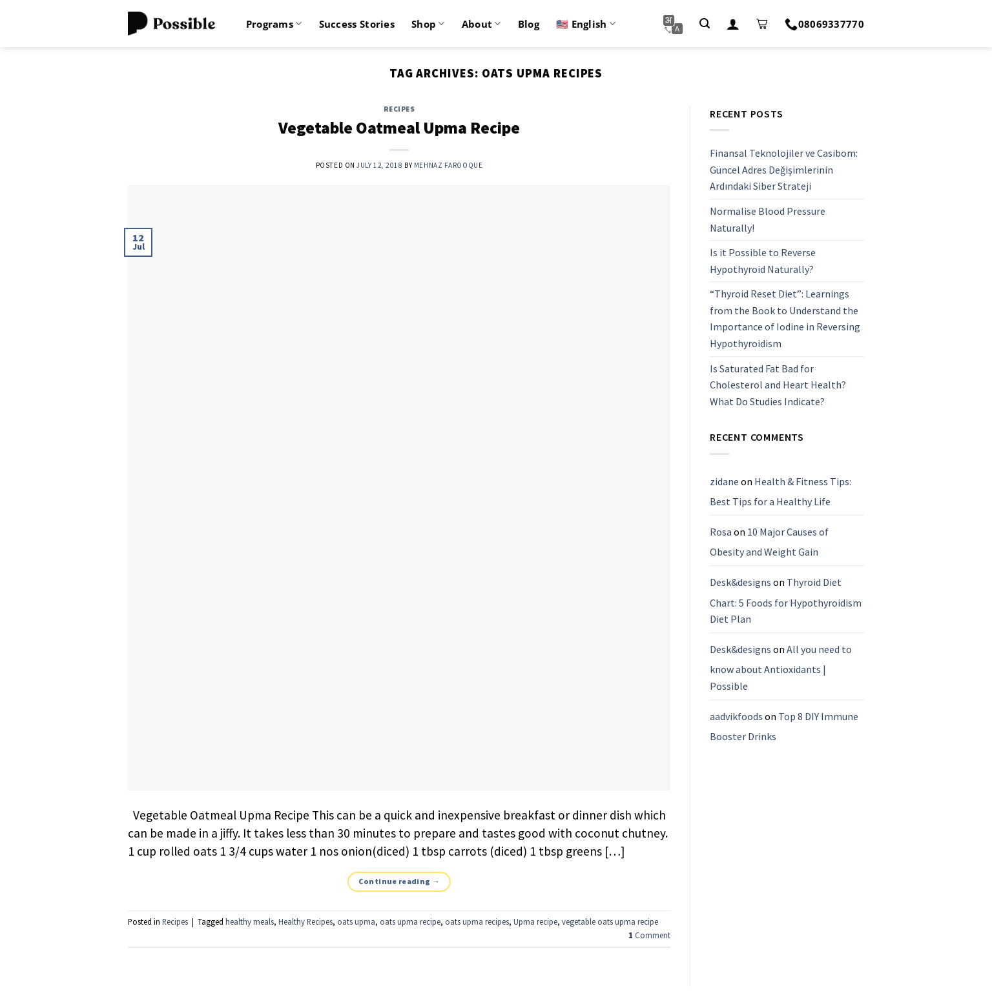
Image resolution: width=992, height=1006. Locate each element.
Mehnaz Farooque (448, 165)
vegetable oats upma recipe (610, 921)
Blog (528, 23)
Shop (428, 23)
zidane (724, 481)
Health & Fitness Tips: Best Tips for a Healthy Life (780, 491)
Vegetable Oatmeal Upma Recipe (399, 127)
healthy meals (249, 921)
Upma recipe (535, 921)
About (481, 23)
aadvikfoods (736, 716)
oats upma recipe (410, 921)
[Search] (704, 23)
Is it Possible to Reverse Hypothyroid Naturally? (763, 261)
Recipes (399, 109)
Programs (274, 23)
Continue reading (399, 881)
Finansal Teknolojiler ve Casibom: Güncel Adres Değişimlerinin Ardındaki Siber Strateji (784, 169)
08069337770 (824, 24)
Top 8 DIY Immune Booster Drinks (784, 726)
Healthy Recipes (305, 921)
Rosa (721, 531)
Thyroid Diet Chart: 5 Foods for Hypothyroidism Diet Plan (786, 600)
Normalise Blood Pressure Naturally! (767, 219)
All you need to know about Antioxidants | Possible (781, 667)
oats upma (356, 921)
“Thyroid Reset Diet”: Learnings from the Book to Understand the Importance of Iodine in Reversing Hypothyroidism (785, 319)
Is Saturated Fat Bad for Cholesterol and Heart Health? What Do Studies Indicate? (778, 385)
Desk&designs (740, 582)
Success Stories (357, 23)
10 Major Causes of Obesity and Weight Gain (769, 542)
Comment (649, 935)
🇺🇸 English (585, 23)
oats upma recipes (477, 921)
